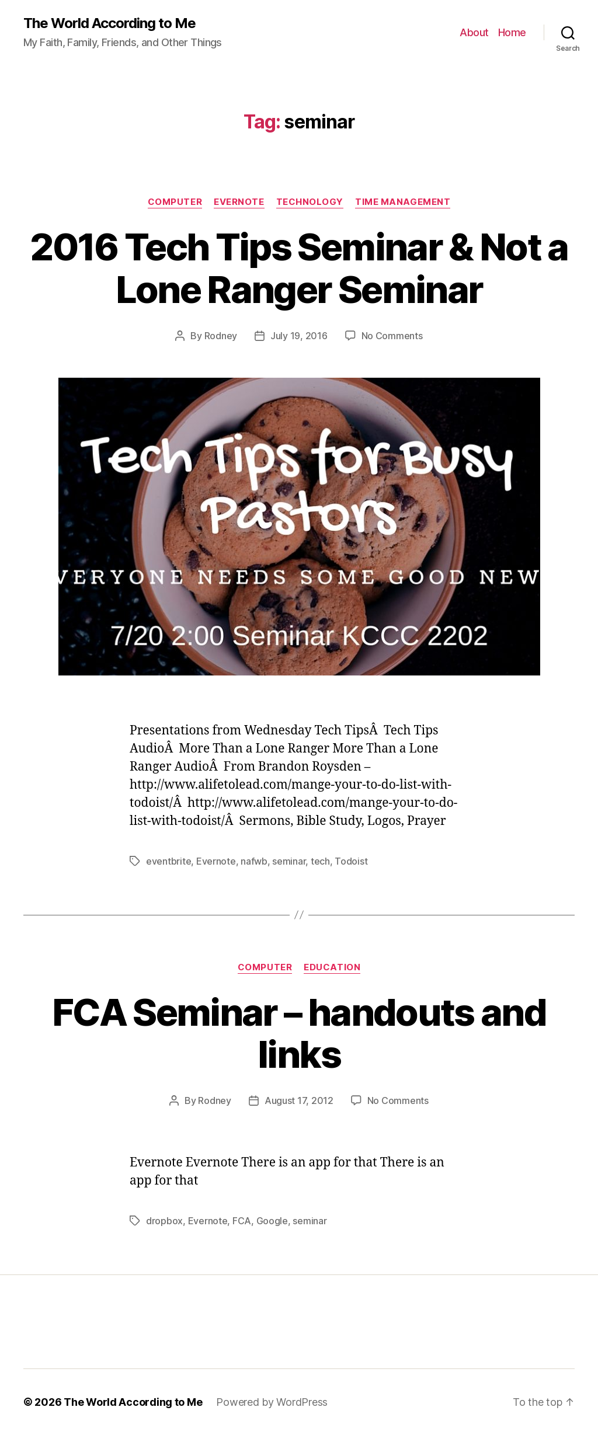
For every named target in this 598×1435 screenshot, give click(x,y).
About (474, 32)
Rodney (220, 336)
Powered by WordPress (272, 1402)
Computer (175, 202)
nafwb (254, 861)
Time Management (402, 202)
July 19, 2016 (299, 336)
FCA (241, 1221)
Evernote (239, 202)
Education (332, 967)
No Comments (392, 336)
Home (512, 32)
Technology (310, 202)
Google (272, 1221)
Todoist (351, 861)
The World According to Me (109, 23)
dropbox (164, 1221)
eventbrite (168, 861)
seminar (288, 861)
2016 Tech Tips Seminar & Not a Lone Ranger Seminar (299, 268)
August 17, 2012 (299, 1100)
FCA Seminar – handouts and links (299, 1033)
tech (320, 861)
